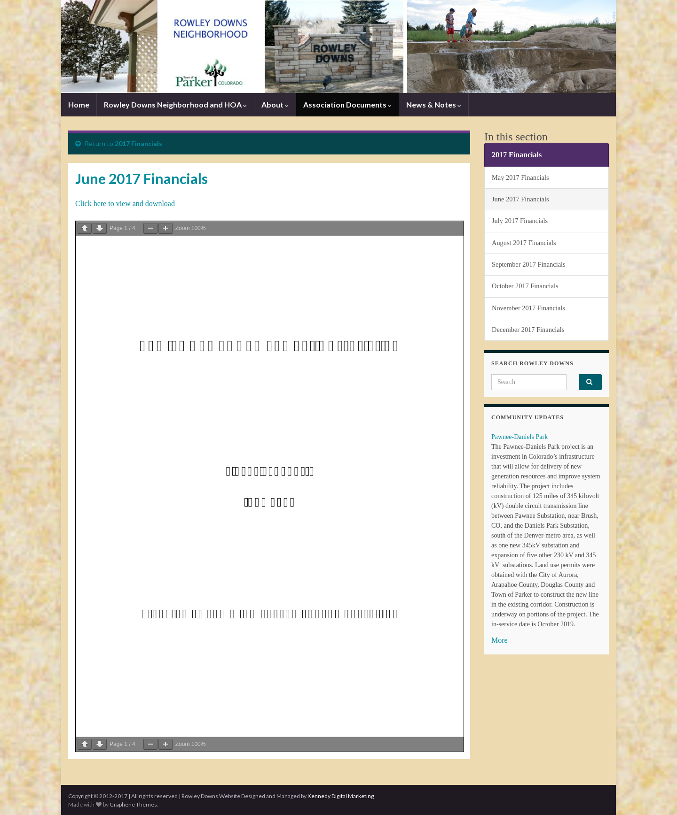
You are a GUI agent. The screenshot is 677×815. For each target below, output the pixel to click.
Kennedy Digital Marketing (340, 796)
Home (78, 104)
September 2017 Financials (529, 264)
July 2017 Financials (520, 220)
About (275, 104)
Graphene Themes (133, 804)
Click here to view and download (125, 204)
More (499, 640)
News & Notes (433, 104)
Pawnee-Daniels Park (519, 436)
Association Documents (347, 104)
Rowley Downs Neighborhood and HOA (175, 104)
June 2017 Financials (520, 199)
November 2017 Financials (528, 308)
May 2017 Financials (520, 177)
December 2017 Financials (528, 329)
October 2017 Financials (525, 286)
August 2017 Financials (524, 242)
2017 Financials (138, 143)
